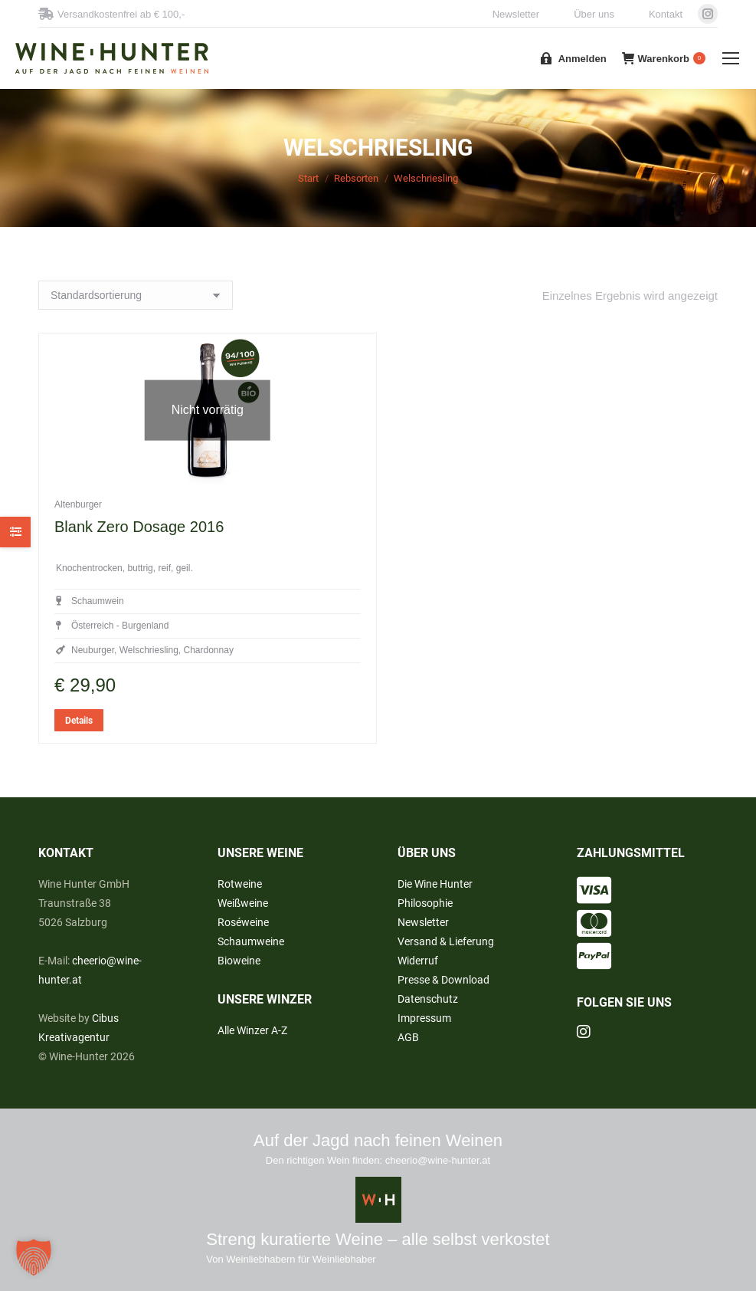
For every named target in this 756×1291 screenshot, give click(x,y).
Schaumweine (251, 941)
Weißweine (243, 903)
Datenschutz (428, 999)
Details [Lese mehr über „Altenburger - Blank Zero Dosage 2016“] (79, 762)
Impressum (424, 1018)
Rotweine (240, 884)
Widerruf (418, 960)
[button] (33, 1257)
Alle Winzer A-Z (252, 1030)
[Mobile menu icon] (731, 58)
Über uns (594, 14)
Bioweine (239, 960)
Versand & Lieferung (446, 941)
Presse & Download (443, 980)
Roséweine (243, 922)
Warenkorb (663, 58)
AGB (408, 1037)
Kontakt (665, 14)
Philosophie (425, 903)
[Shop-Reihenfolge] (135, 295)
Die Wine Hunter (435, 884)
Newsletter (516, 14)
